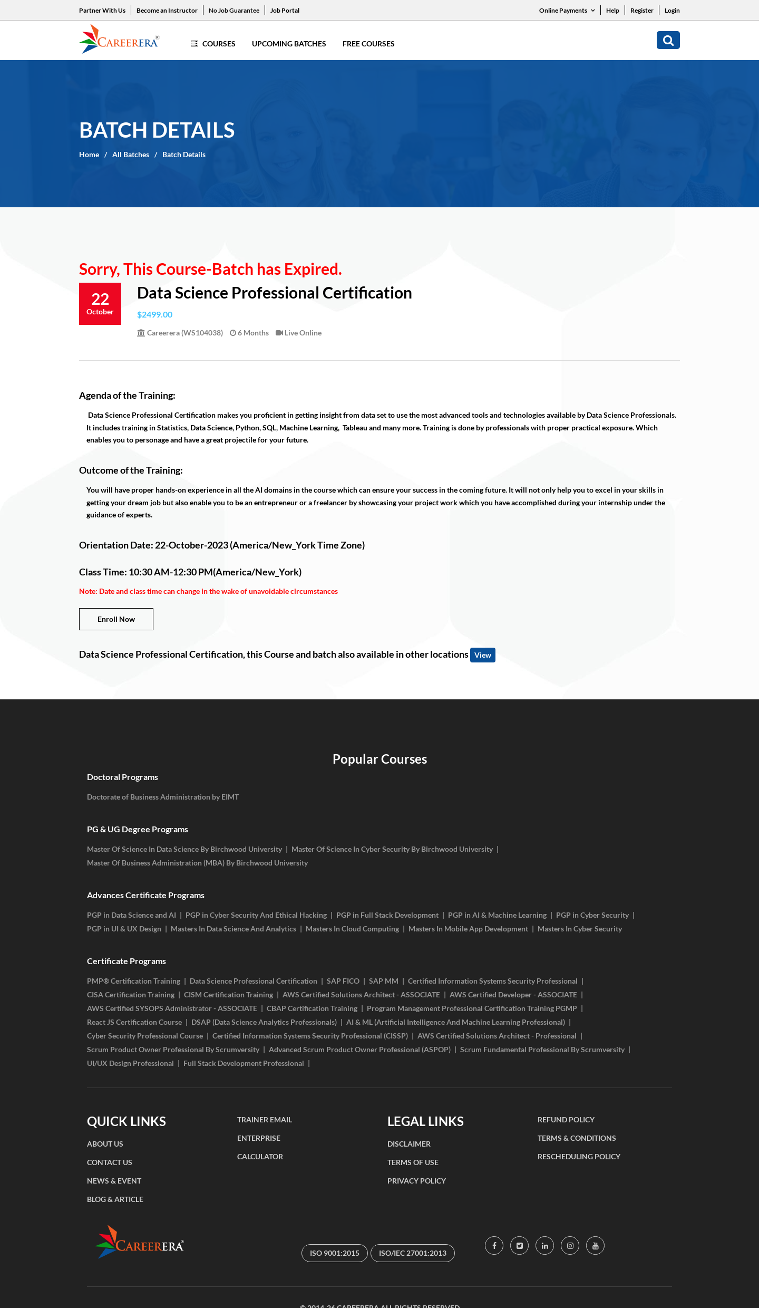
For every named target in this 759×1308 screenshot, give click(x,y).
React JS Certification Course (134, 1021)
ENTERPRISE (258, 1137)
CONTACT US (109, 1162)
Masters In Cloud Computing (352, 928)
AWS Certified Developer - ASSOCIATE (513, 994)
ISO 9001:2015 (334, 1252)
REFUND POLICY (566, 1119)
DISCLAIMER (409, 1143)
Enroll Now (116, 618)
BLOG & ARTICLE (115, 1199)
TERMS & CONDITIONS (577, 1137)
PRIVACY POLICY (416, 1180)
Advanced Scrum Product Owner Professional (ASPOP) (360, 1049)
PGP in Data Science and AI (131, 914)
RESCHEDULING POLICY (579, 1156)
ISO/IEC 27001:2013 (412, 1252)
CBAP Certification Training (312, 1008)
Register (642, 10)
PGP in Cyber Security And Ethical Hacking (256, 914)
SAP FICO (343, 980)
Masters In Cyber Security (580, 928)
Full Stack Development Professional (243, 1063)
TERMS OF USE (413, 1162)
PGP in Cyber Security (592, 914)
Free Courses (369, 43)
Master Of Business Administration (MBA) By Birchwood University (197, 862)
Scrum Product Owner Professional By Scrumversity (173, 1049)
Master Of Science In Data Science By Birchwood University (184, 848)
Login (672, 10)
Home (89, 154)
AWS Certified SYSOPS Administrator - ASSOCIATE (172, 1008)
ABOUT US (105, 1143)
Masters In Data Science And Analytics (233, 928)
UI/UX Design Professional (130, 1063)
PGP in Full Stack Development (387, 914)
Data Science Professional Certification (253, 980)
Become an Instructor (167, 10)
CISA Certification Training (130, 994)
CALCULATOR (260, 1156)
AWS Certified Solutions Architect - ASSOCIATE (361, 994)
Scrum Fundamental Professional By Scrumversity (542, 1049)
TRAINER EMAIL (264, 1119)
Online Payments (567, 10)
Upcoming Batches (289, 43)
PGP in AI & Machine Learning (497, 914)
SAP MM (383, 980)
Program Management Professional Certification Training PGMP (472, 1008)
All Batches (130, 154)
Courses (213, 43)
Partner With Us (102, 10)
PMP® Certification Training (133, 980)
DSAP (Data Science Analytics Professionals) (264, 1021)
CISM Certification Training (228, 994)
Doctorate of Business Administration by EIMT (163, 796)
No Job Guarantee (234, 10)
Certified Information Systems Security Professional (493, 980)
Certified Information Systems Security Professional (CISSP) (310, 1035)
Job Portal (284, 10)
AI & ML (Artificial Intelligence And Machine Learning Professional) (455, 1021)
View (482, 654)
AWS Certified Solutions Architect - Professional (497, 1035)
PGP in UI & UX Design (124, 928)
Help (612, 10)
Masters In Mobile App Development (468, 928)
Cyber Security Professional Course (145, 1035)
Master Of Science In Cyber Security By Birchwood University (392, 848)
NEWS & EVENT (114, 1180)
